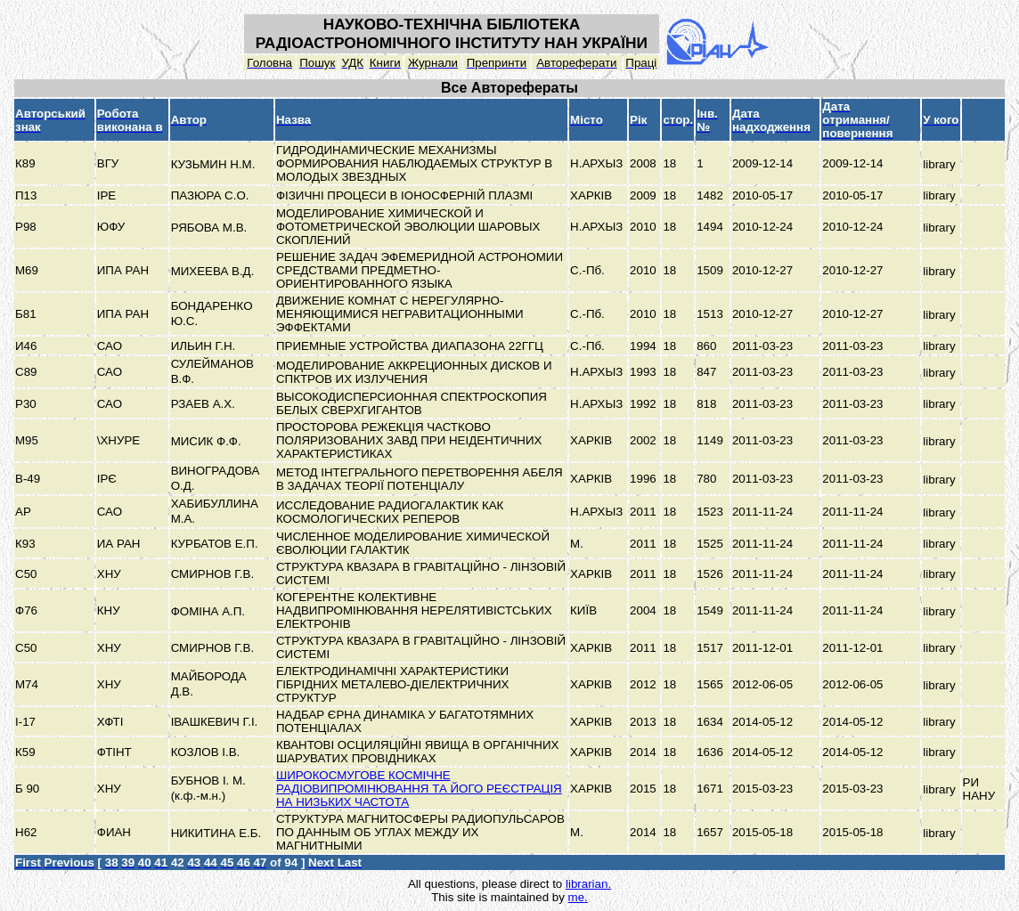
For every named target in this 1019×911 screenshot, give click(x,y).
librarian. (588, 884)
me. (578, 897)
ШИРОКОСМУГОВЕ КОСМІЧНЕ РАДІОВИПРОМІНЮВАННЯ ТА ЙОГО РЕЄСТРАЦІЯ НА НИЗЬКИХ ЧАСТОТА (419, 789)
